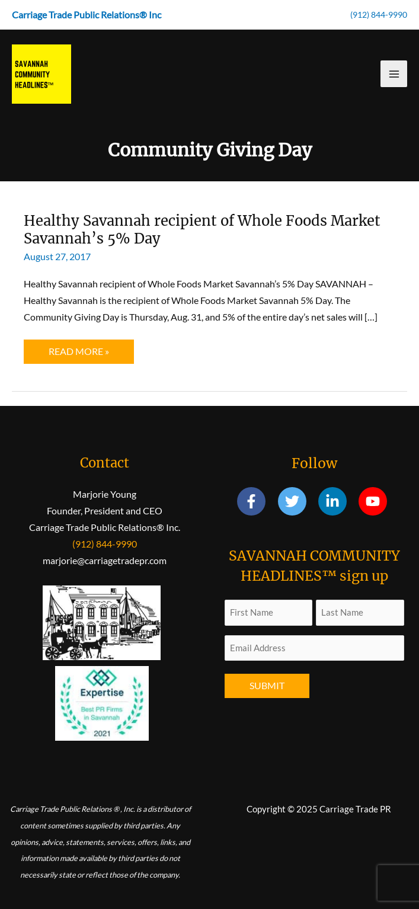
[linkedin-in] (337, 501)
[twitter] (297, 501)
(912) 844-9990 (378, 14)
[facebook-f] (256, 501)
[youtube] (375, 501)
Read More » (78, 354)
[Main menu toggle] (393, 73)
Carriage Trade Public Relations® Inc (86, 14)
